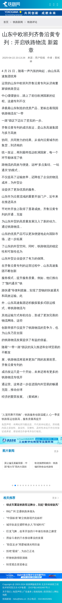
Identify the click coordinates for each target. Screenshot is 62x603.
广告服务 (27, 591)
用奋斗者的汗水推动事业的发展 (24, 537)
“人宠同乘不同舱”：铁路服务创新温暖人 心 (27, 414)
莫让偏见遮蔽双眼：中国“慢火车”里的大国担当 (15, 467)
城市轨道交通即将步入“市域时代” (25, 524)
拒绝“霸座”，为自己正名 (20, 551)
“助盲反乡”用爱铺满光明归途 (23, 544)
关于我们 (6, 591)
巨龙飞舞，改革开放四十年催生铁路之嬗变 (31, 531)
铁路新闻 (18, 22)
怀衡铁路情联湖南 (16, 557)
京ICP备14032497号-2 (39, 587)
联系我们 (48, 591)
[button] (12, 485)
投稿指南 (38, 591)
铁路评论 (32, 22)
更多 (56, 451)
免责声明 (17, 591)
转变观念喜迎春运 (16, 564)
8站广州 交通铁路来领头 (20, 511)
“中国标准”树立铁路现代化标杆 (24, 518)
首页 (5, 22)
